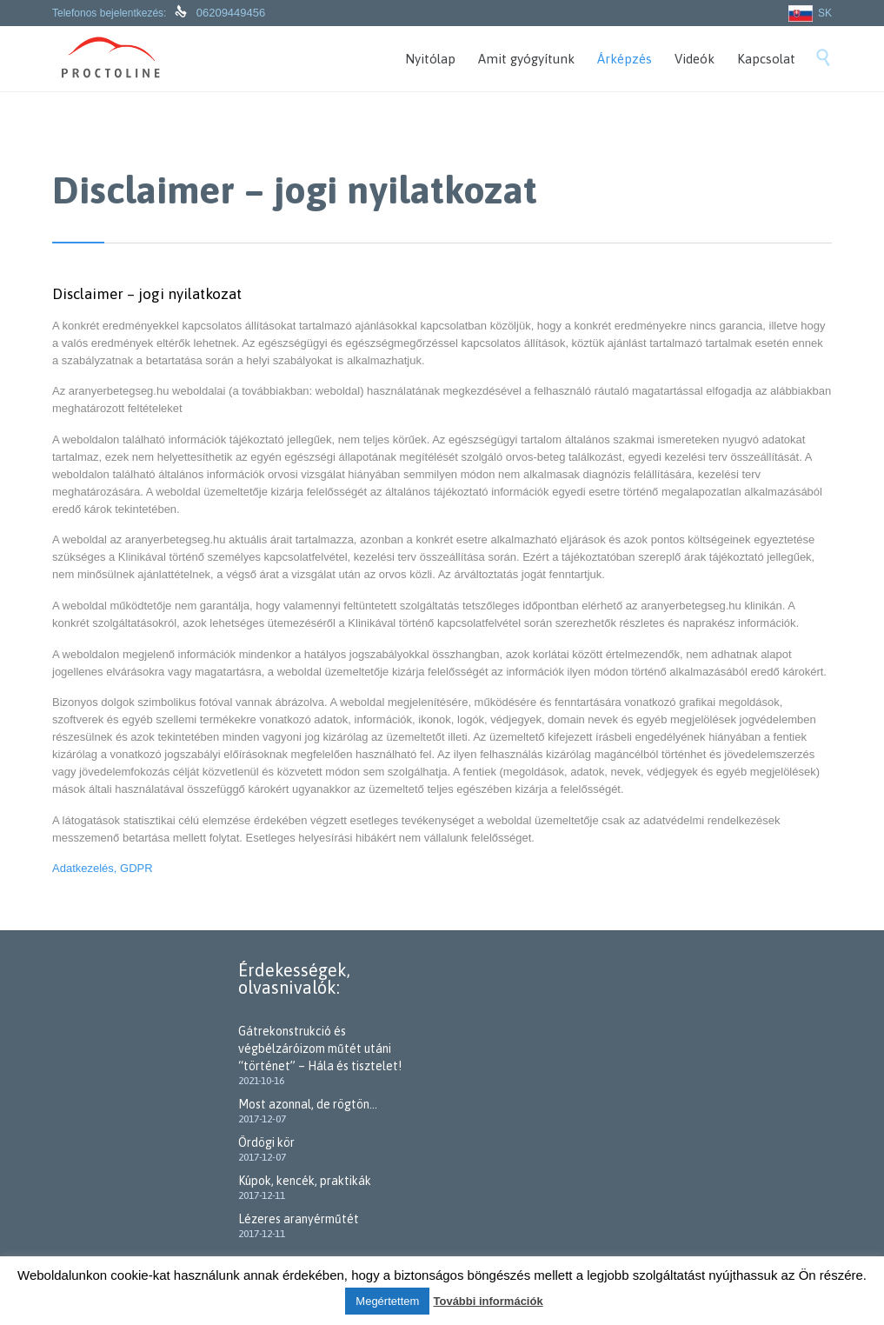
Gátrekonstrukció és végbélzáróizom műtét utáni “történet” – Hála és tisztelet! (320, 1048)
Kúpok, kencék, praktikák (304, 1181)
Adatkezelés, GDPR (102, 868)
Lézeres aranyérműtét (298, 1219)
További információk (487, 1301)
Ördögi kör (266, 1142)
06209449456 (229, 12)
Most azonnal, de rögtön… (307, 1104)
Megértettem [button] (387, 1301)
